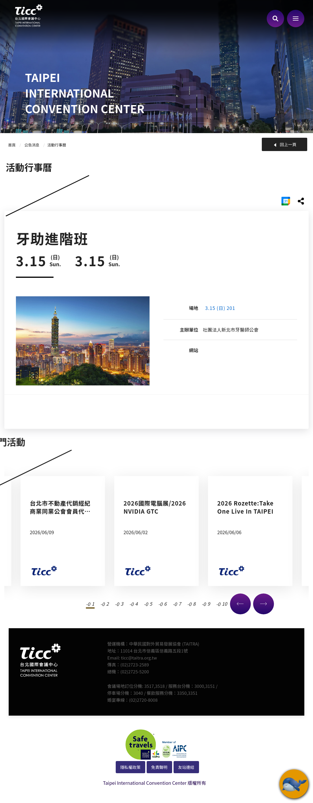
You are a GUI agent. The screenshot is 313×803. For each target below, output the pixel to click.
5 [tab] (151, 603)
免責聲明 (159, 767)
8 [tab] (194, 603)
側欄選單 (296, 18)
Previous (240, 603)
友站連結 (186, 767)
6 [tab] (165, 603)
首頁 (12, 145)
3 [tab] (122, 603)
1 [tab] (93, 603)
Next (263, 603)
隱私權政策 (130, 767)
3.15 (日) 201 (220, 307)
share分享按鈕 (301, 201)
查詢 (275, 18)
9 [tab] (208, 603)
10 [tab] (223, 603)
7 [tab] (179, 603)
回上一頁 (288, 144)
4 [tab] (136, 603)
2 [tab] (107, 603)
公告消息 (31, 145)
